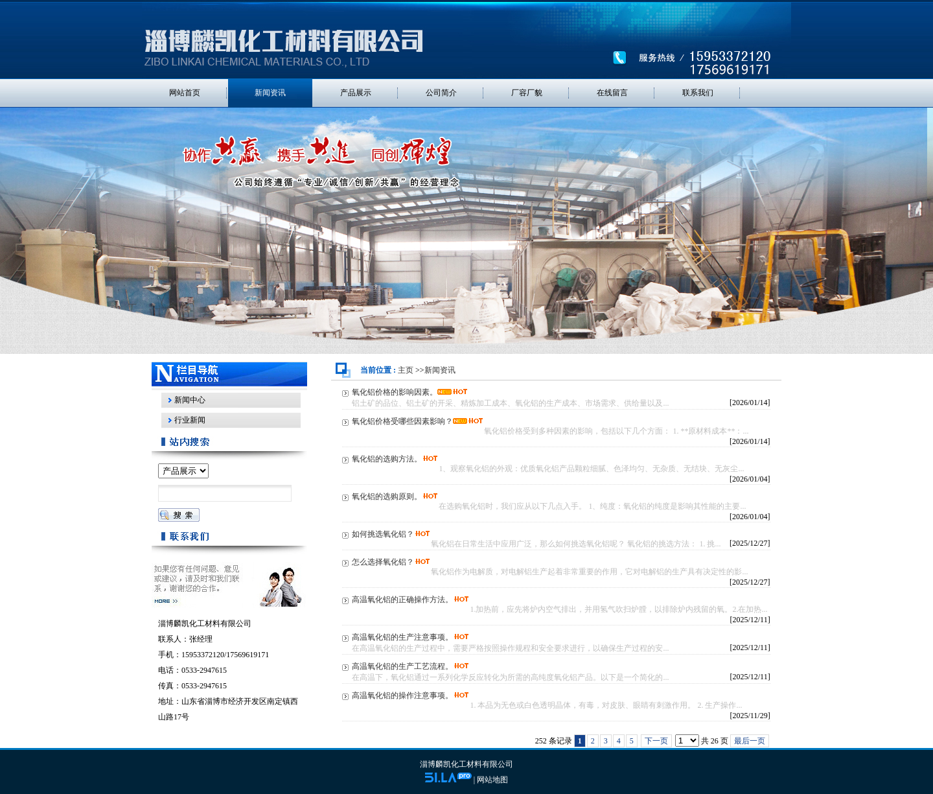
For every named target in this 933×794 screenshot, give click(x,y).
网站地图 (492, 779)
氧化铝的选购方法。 (387, 458)
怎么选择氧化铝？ (383, 561)
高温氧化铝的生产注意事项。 (402, 637)
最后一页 (749, 740)
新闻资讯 (439, 370)
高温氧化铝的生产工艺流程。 (402, 666)
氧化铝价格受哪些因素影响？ (402, 421)
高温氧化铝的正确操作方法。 (402, 599)
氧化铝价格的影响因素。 (394, 392)
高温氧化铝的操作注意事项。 (402, 695)
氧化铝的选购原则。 (387, 496)
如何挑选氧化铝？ (383, 534)
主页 (405, 370)
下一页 (656, 740)
